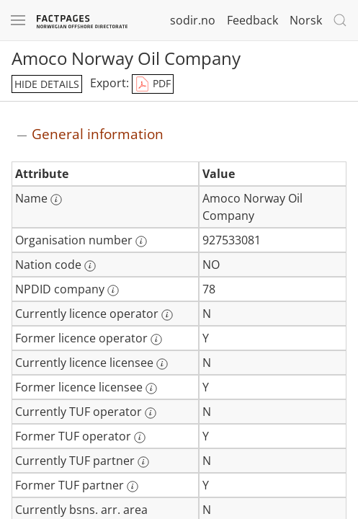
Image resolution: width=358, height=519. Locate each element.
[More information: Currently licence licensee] (162, 364)
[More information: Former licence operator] (156, 339)
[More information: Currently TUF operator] (150, 413)
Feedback (252, 20)
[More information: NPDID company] (113, 290)
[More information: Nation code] (90, 266)
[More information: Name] (56, 199)
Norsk (306, 20)
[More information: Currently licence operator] (167, 315)
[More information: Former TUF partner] (132, 486)
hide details (46, 84)
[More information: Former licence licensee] (151, 388)
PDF (153, 84)
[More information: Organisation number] (141, 241)
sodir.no (192, 20)
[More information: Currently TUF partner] (143, 462)
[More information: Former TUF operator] (140, 437)
